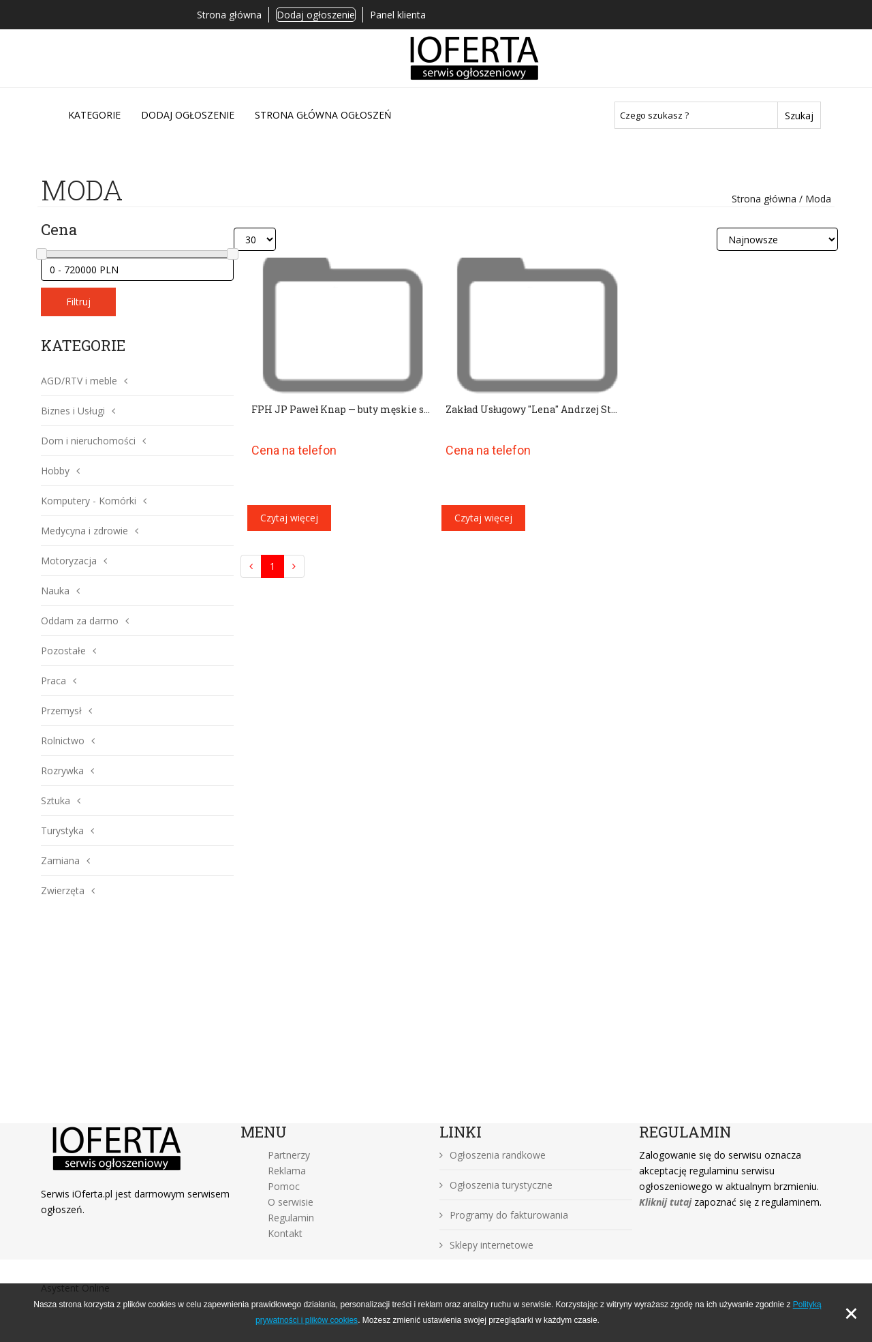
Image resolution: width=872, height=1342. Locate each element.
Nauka (55, 590)
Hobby (55, 470)
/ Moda (813, 198)
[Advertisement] (436, 1021)
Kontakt (285, 1233)
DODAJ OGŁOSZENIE (187, 114)
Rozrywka (62, 770)
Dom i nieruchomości (88, 440)
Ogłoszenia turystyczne (495, 1184)
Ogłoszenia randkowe (492, 1154)
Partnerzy (289, 1154)
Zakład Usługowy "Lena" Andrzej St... (531, 409)
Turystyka (62, 830)
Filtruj (78, 301)
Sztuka (55, 800)
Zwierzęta (62, 890)
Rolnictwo (62, 740)
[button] (122, 380)
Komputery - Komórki (88, 500)
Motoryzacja (69, 560)
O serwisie (290, 1201)
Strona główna (229, 14)
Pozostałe (63, 650)
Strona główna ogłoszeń (323, 114)
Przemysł (61, 710)
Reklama (287, 1170)
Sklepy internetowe (486, 1244)
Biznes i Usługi (73, 410)
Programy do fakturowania (503, 1214)
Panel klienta (398, 14)
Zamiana (60, 860)
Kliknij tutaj (665, 1201)
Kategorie (94, 114)
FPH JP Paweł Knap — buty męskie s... (340, 409)
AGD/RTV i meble (79, 380)
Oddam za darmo (80, 620)
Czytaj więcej (289, 517)
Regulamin (291, 1217)
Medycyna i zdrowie (84, 530)
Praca (53, 680)
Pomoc (284, 1186)
